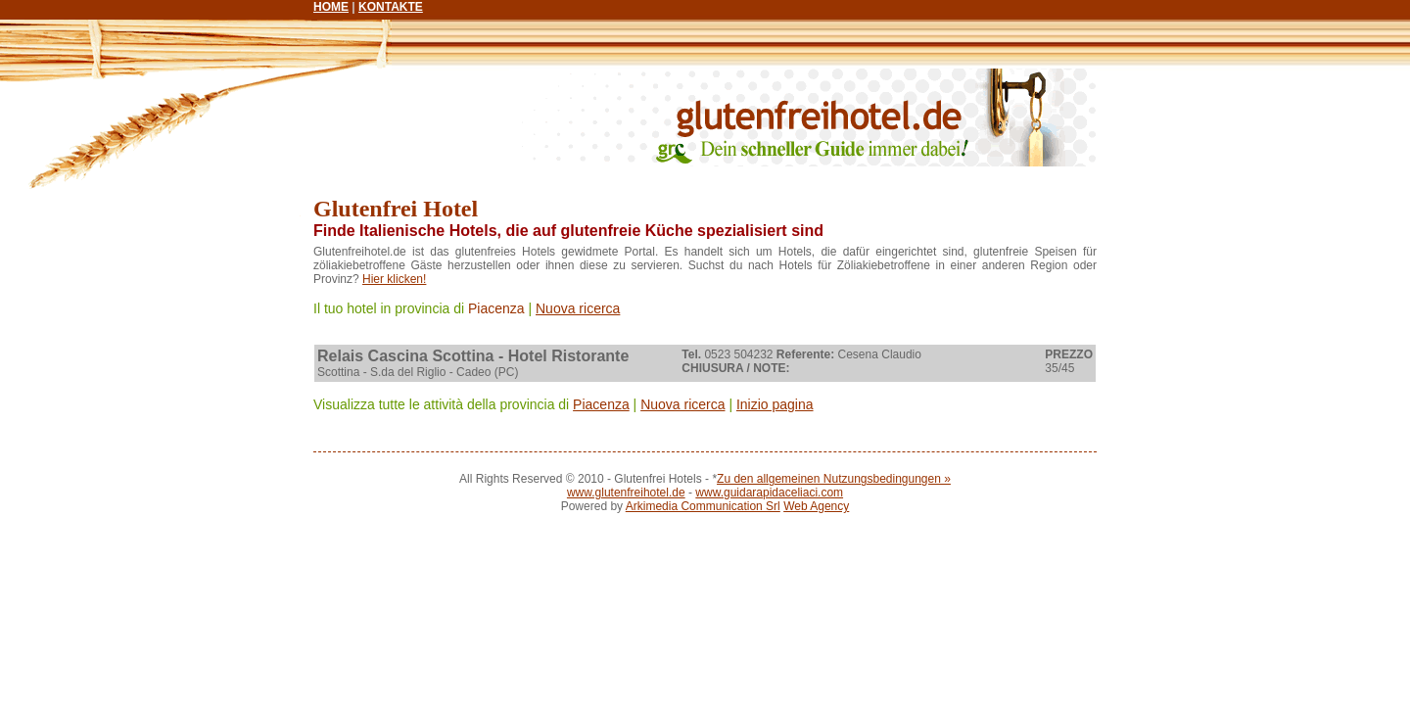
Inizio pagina (775, 404)
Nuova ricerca (578, 308)
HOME (331, 7)
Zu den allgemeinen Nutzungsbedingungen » (834, 479)
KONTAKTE (390, 7)
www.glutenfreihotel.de (626, 492)
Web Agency (816, 506)
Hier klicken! (394, 279)
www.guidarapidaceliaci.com (769, 492)
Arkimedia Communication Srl (703, 506)
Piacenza (496, 308)
